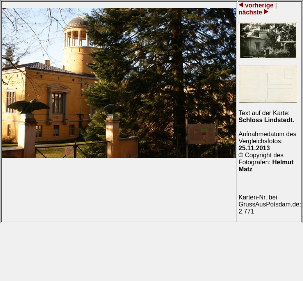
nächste (251, 12)
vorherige (259, 5)
